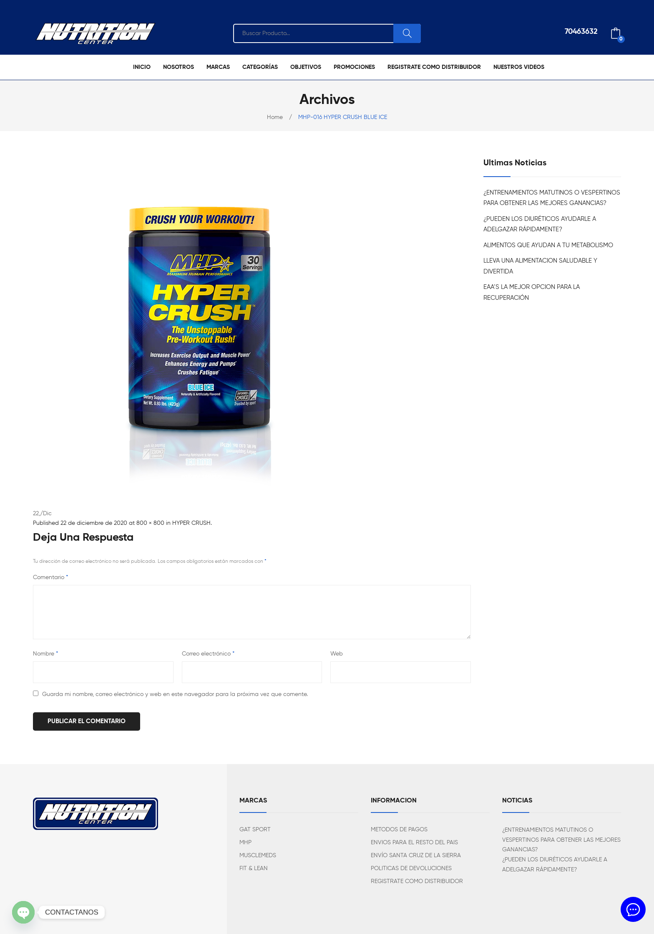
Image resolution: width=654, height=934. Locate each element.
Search (407, 33)
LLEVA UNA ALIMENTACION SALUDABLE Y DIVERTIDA (540, 266)
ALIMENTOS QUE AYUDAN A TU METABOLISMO (548, 245)
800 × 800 (150, 523)
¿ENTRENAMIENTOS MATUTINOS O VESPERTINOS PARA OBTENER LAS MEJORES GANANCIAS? (551, 198)
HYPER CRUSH (191, 523)
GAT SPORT (255, 830)
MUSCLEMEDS (257, 855)
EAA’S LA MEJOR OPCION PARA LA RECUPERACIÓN (531, 292)
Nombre (45, 654)
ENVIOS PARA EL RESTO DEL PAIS (414, 842)
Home (275, 117)
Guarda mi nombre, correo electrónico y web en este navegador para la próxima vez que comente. (175, 694)
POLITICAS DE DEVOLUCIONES (411, 868)
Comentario (50, 577)
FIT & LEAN (253, 868)
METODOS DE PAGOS (399, 830)
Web (336, 654)
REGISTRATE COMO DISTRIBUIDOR (417, 881)
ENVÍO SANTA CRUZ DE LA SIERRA (416, 855)
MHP (245, 842)
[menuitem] (142, 67)
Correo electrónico (208, 654)
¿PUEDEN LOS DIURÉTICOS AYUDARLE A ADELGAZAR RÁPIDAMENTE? (539, 224)
